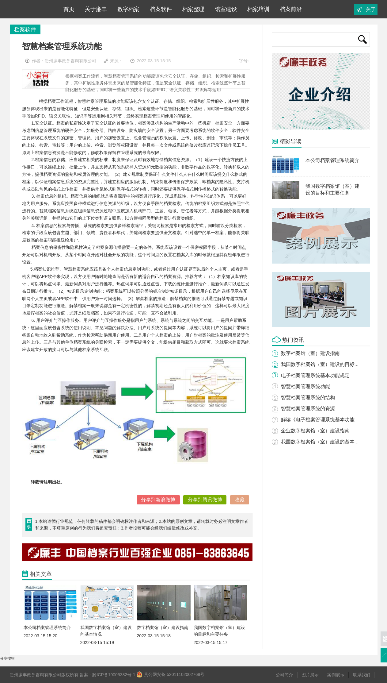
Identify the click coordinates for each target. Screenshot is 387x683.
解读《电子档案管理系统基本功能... (320, 419)
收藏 (240, 499)
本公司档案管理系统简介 (332, 160)
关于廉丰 (94, 9)
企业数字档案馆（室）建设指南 (315, 430)
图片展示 (310, 674)
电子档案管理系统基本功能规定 (315, 375)
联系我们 (361, 674)
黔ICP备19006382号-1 (113, 674)
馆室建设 (224, 9)
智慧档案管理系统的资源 (308, 408)
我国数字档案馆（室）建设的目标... (320, 364)
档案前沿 (289, 9)
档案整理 (191, 9)
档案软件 (159, 9)
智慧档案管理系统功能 (305, 386)
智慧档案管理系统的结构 (308, 397)
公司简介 (284, 674)
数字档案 (126, 9)
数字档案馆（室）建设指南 (310, 353)
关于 (371, 9)
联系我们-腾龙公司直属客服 (31, 9)
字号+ (244, 60)
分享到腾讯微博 (205, 499)
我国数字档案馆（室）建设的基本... (320, 441)
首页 (67, 9)
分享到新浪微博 (158, 499)
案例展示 (335, 674)
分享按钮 (7, 658)
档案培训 (256, 9)
